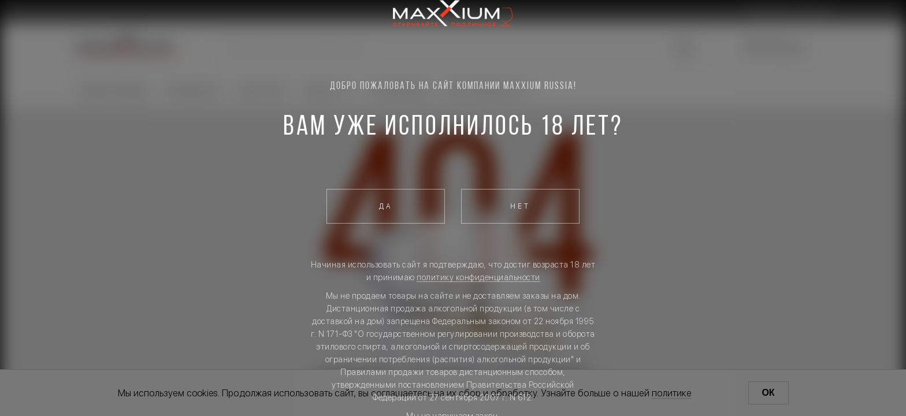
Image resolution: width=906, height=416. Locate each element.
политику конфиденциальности (478, 277)
